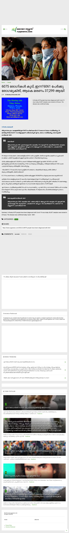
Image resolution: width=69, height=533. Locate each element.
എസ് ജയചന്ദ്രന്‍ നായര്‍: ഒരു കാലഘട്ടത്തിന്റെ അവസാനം (27, 408)
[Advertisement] (34, 13)
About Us (37, 519)
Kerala (9, 82)
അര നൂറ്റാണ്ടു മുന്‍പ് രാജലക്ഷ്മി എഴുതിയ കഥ (22, 476)
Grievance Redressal (10, 527)
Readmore (39, 413)
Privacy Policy (9, 525)
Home (3, 82)
